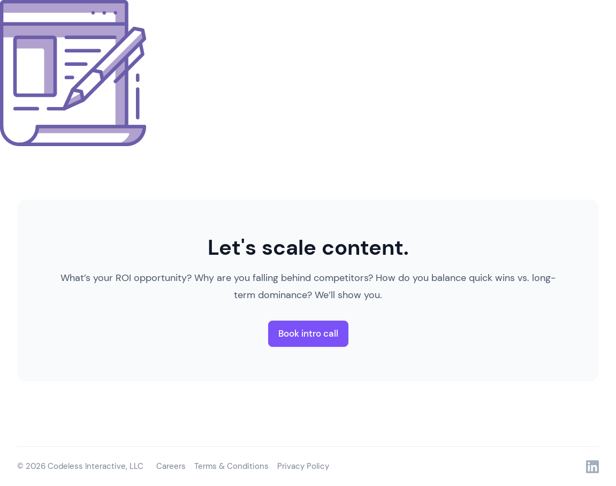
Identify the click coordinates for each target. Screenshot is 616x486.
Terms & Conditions (231, 466)
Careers (171, 466)
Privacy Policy (303, 466)
